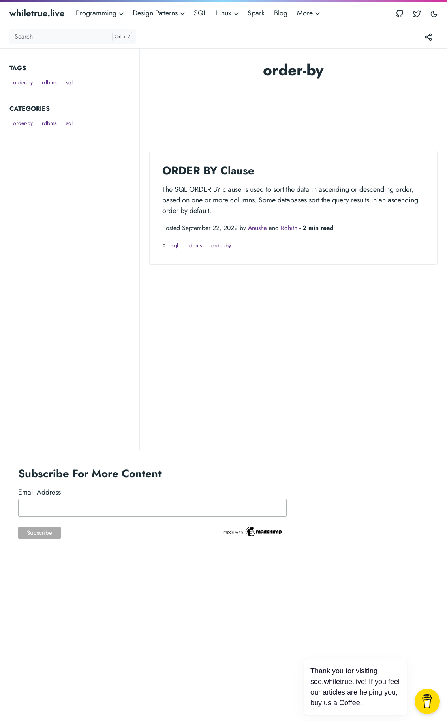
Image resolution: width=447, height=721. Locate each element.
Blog (280, 13)
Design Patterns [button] (159, 13)
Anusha (257, 227)
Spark (256, 13)
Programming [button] (100, 13)
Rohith (289, 227)
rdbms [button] (49, 82)
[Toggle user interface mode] (434, 13)
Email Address (39, 492)
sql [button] (69, 82)
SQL (200, 13)
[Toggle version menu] (428, 36)
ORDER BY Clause (208, 170)
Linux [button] (228, 13)
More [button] (309, 13)
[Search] (72, 36)
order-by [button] (23, 82)
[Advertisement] (74, 178)
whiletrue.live (37, 13)
